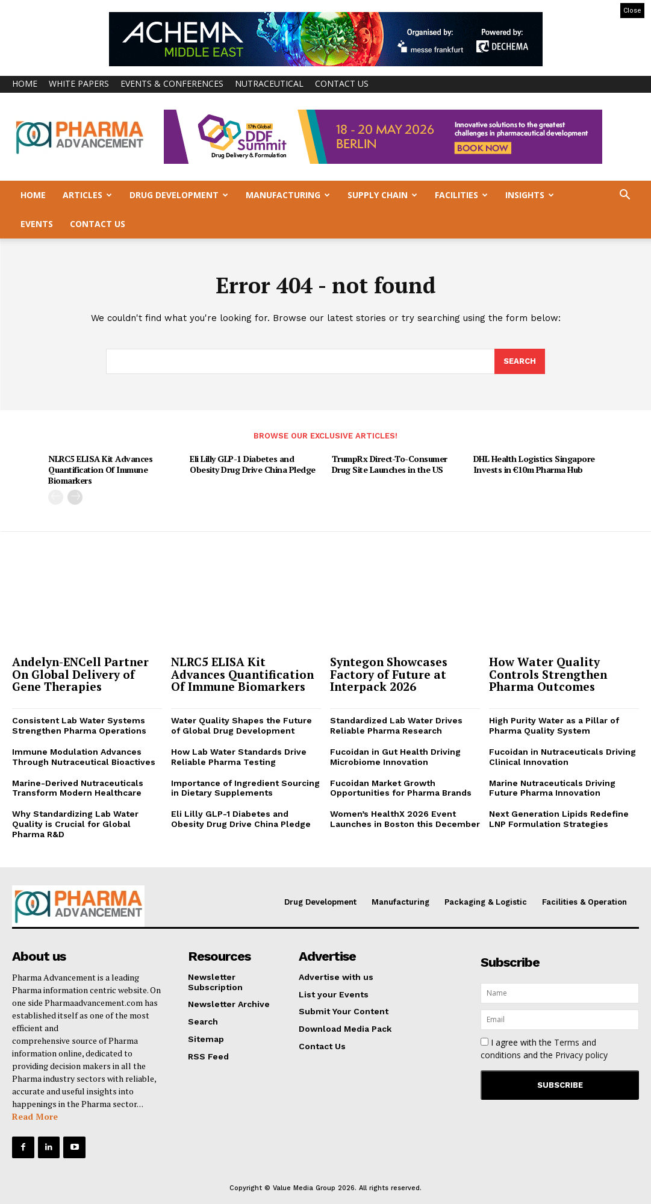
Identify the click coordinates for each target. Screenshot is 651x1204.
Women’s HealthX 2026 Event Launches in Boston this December (405, 819)
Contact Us (342, 83)
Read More (35, 1116)
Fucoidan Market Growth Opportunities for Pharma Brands (401, 788)
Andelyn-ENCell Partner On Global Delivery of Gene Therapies (80, 674)
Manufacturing (288, 195)
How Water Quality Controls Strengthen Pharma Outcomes (548, 674)
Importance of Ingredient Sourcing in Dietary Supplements (245, 788)
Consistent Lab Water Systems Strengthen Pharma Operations (79, 726)
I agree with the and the (544, 1049)
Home (24, 83)
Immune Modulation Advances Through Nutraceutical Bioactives (83, 757)
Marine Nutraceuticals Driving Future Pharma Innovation (552, 788)
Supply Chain (382, 195)
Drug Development (178, 195)
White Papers (79, 83)
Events (36, 223)
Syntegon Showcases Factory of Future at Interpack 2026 (388, 674)
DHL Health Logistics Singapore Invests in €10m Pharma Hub (534, 464)
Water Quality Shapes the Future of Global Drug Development (241, 726)
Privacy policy (581, 1055)
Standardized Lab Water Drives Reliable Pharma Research (396, 726)
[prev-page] (55, 497)
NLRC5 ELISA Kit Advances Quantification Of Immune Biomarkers (100, 469)
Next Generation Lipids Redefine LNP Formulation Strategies (559, 819)
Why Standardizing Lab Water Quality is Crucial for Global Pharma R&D (75, 824)
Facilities (461, 195)
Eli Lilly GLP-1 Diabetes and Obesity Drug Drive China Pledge (253, 464)
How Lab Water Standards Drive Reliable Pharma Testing (239, 757)
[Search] (519, 362)
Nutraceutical (269, 83)
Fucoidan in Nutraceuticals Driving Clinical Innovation (562, 757)
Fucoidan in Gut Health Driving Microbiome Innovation (395, 757)
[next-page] (75, 497)
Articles (87, 195)
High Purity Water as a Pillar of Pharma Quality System (554, 726)
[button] (624, 196)
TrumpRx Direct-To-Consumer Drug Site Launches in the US (389, 464)
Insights (529, 195)
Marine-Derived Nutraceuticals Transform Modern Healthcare (77, 788)
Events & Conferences (171, 83)
